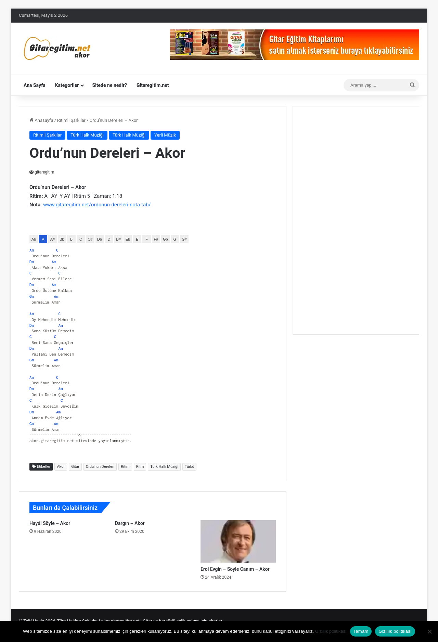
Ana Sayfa (35, 85)
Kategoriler (67, 85)
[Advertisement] (356, 219)
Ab (33, 239)
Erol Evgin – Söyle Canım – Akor (235, 569)
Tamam (361, 631)
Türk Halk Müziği (86, 135)
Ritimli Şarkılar (71, 120)
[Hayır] (429, 631)
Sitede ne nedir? (109, 85)
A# (52, 239)
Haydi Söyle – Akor (49, 523)
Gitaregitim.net (153, 85)
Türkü (189, 466)
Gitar (75, 466)
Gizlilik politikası (331, 631)
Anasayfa (41, 120)
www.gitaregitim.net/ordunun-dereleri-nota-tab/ (97, 205)
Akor (61, 466)
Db (99, 239)
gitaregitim (45, 172)
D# (118, 239)
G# (184, 239)
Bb (62, 239)
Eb (128, 239)
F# (156, 239)
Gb (165, 239)
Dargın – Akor (130, 523)
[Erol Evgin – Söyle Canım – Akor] (238, 541)
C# (90, 239)
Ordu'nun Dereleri (100, 466)
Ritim (125, 466)
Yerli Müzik (165, 135)
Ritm (140, 466)
